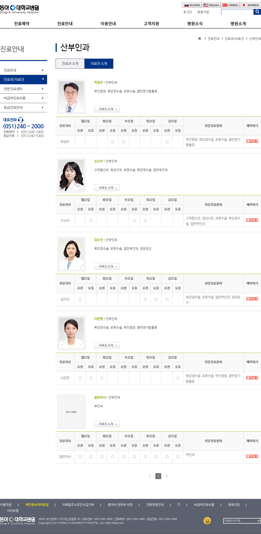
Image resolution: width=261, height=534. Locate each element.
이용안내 (108, 23)
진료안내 (65, 23)
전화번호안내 (155, 505)
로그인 (187, 12)
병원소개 (238, 23)
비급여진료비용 (15, 98)
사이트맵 (13, 511)
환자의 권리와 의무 (120, 505)
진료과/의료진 (234, 39)
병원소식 (195, 23)
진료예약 (21, 23)
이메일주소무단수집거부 (78, 505)
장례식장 (234, 505)
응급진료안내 (13, 108)
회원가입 (203, 12)
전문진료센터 (13, 89)
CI (179, 505)
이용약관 (6, 505)
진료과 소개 (70, 63)
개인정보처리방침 (37, 505)
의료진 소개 (99, 63)
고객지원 (151, 23)
